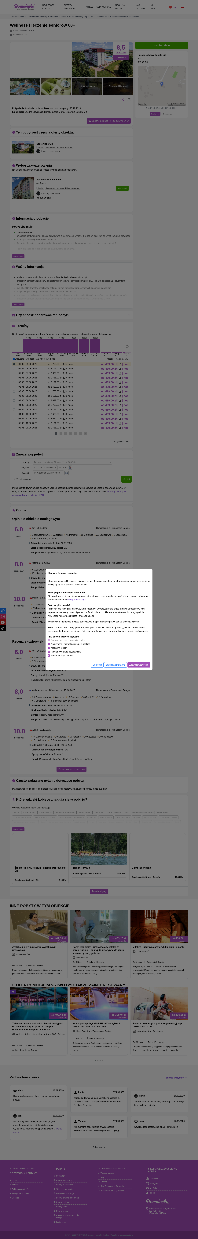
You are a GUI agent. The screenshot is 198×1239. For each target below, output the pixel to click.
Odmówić (97, 665)
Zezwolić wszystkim (138, 665)
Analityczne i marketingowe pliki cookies (70, 644)
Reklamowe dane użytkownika (66, 652)
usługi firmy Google (76, 599)
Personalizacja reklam (62, 655)
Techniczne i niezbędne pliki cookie (68, 640)
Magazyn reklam (59, 648)
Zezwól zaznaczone (115, 665)
